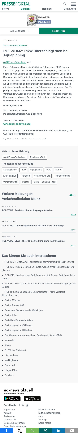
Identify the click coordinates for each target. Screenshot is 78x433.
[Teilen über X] (19, 430)
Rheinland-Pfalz (38, 157)
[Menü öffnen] (73, 4)
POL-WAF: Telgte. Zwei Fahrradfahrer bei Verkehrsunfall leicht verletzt (39, 262)
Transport (25, 176)
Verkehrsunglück (42, 176)
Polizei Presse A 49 (14, 305)
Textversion (9, 416)
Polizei (25, 182)
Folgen (58, 31)
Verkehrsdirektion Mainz (15, 45)
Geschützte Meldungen (15, 426)
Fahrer (58, 170)
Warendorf (10, 340)
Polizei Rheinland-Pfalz (44, 182)
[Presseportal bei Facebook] (18, 405)
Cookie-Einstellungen (14, 423)
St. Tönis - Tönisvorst (15, 350)
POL (48, 170)
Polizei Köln (11, 315)
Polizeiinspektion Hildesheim (19, 330)
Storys (5, 9)
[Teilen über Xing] (45, 430)
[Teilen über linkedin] (58, 430)
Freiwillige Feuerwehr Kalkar (19, 320)
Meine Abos (70, 9)
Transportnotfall (62, 176)
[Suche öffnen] (65, 4)
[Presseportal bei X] (22, 405)
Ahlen (8, 345)
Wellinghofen (11, 360)
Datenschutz (10, 419)
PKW (23, 170)
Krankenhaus (9, 176)
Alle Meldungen (19, 31)
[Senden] (71, 430)
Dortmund (10, 365)
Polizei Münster (12, 300)
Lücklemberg (11, 355)
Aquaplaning (36, 170)
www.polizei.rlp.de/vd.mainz (17, 124)
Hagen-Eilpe (11, 370)
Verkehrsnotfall (10, 182)
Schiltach (9, 375)
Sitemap (42, 419)
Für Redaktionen (46, 409)
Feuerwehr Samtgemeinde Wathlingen (24, 310)
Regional (47, 9)
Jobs (40, 416)
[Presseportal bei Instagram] (26, 405)
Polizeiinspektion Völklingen (18, 325)
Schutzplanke (10, 170)
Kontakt (7, 413)
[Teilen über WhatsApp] (32, 430)
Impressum (9, 409)
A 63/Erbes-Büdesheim (14, 62)
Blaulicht (25, 9)
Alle (72, 195)
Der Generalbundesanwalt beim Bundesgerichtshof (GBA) (33, 335)
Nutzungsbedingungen (49, 413)
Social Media (44, 423)
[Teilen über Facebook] (6, 430)
